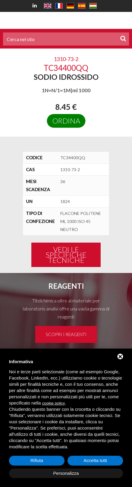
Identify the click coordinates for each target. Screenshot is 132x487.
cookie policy (53, 403)
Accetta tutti (95, 460)
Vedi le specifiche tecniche (66, 254)
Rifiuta (36, 460)
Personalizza (66, 473)
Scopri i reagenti (66, 334)
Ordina (66, 120)
